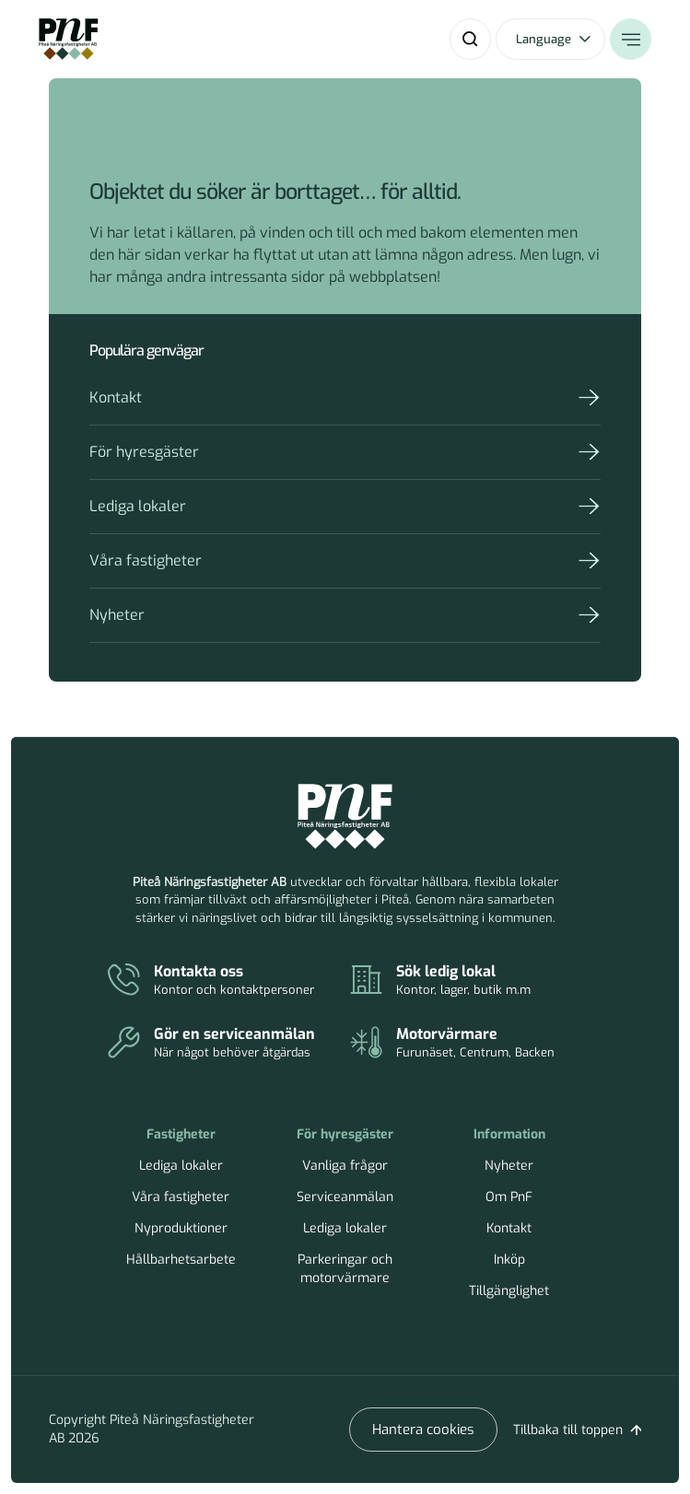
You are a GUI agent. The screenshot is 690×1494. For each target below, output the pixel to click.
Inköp (509, 1259)
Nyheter (117, 614)
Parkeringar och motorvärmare (345, 1269)
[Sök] (470, 39)
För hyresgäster (144, 451)
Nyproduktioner (181, 1228)
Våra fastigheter (145, 560)
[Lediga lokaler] (471, 980)
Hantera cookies (423, 1429)
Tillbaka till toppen (568, 1430)
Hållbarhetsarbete (181, 1259)
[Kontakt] (229, 980)
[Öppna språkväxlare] (550, 39)
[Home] (69, 39)
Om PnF (508, 1197)
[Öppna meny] (630, 39)
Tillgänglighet (509, 1291)
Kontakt (115, 397)
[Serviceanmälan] (229, 1043)
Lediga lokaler (137, 506)
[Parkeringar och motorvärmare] (471, 1043)
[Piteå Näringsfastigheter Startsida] (345, 817)
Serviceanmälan (345, 1197)
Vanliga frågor (345, 1165)
